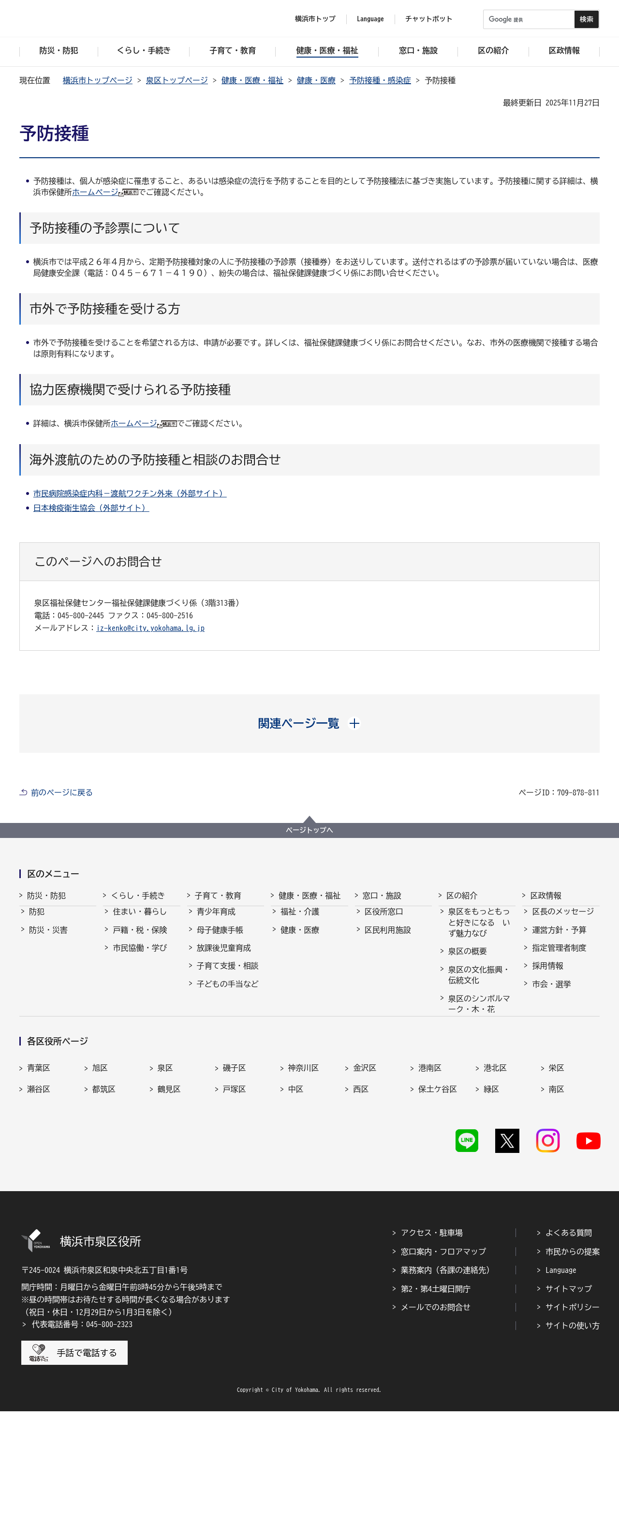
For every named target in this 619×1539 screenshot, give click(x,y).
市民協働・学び (140, 956)
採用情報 (547, 974)
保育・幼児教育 (224, 1011)
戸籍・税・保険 (140, 938)
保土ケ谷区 (437, 1214)
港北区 (495, 1193)
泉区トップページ (177, 80)
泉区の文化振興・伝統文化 (479, 983)
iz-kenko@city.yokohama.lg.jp (150, 628)
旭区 (100, 1193)
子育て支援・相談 (228, 974)
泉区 (165, 1193)
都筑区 (104, 1214)
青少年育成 (216, 920)
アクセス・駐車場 (432, 1360)
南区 (556, 1214)
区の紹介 (461, 895)
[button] (309, 723)
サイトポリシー (572, 1435)
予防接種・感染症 (380, 80)
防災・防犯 (46, 895)
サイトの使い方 (572, 1453)
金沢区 (364, 1193)
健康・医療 (316, 80)
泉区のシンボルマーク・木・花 (479, 1012)
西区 (360, 1214)
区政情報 (545, 895)
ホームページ (95, 192)
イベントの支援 (475, 1119)
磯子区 (234, 1193)
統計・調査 (551, 1011)
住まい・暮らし (140, 920)
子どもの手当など (228, 993)
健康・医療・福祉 (252, 80)
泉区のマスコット (479, 1036)
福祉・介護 (299, 920)
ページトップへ (309, 830)
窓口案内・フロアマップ (443, 1379)
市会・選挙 (551, 993)
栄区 (556, 1193)
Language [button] (370, 18)
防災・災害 (48, 938)
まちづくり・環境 (144, 974)
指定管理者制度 (559, 956)
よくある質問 (568, 1360)
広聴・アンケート (563, 1047)
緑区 (491, 1214)
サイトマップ (568, 1416)
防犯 (36, 920)
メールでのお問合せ (436, 1435)
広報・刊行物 (555, 1029)
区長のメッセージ (563, 920)
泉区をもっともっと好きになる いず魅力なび (479, 931)
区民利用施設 (388, 938)
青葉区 (38, 1193)
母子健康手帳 (220, 938)
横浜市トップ (315, 18)
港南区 (430, 1193)
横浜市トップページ (98, 80)
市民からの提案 (572, 1379)
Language (560, 1398)
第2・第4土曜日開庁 (436, 1416)
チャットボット (429, 18)
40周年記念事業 (475, 1054)
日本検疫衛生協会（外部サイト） (91, 508)
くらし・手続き (138, 895)
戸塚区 (234, 1214)
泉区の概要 (467, 960)
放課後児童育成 (224, 956)
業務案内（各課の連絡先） (447, 1398)
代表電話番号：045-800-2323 (82, 1452)
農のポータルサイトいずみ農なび (479, 1095)
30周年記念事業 (475, 1072)
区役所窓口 (384, 920)
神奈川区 (303, 1193)
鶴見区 (169, 1214)
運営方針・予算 (559, 938)
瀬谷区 (38, 1214)
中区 (296, 1214)
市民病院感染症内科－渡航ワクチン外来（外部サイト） (130, 493)
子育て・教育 (218, 895)
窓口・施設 (382, 895)
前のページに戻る (62, 792)
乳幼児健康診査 (224, 1029)
